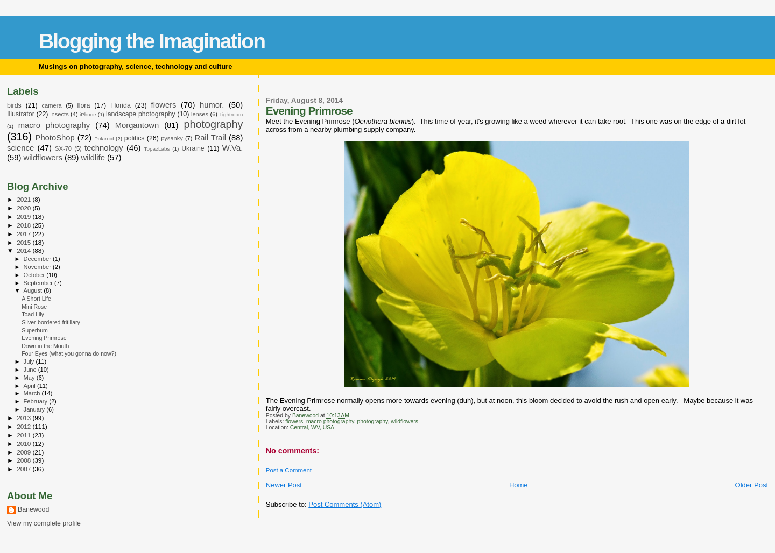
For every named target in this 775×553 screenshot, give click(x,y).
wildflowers (404, 421)
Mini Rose (34, 306)
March (33, 393)
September (39, 283)
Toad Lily (33, 314)
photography (372, 421)
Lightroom (231, 114)
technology (103, 148)
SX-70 (63, 148)
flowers (294, 421)
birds (14, 105)
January (35, 409)
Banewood (33, 509)
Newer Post (284, 485)
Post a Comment (289, 470)
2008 (24, 460)
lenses (199, 114)
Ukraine (193, 148)
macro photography (330, 421)
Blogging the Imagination (152, 41)
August (34, 290)
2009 (24, 452)
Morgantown (137, 125)
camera (52, 105)
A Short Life (36, 298)
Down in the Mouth (45, 346)
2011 (24, 434)
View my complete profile (44, 523)
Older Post (751, 485)
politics (134, 138)
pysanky (172, 138)
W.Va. (232, 148)
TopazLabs (157, 149)
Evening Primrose (44, 338)
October (35, 275)
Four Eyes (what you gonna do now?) (69, 353)
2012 (24, 426)
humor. (212, 105)
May (30, 377)
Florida (120, 105)
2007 (24, 468)
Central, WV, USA (312, 427)
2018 (24, 225)
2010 (24, 443)
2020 (24, 207)
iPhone (88, 114)
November (38, 267)
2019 (24, 216)
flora (83, 105)
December (38, 259)
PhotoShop (55, 137)
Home (518, 485)
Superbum (35, 330)
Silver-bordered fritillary (51, 322)
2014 (24, 250)
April (30, 385)
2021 (24, 199)
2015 (24, 242)
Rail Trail (210, 137)
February (37, 401)
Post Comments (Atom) (344, 504)
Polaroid (104, 138)
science (20, 148)
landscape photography (140, 114)
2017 (24, 233)
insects (59, 114)
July (30, 361)
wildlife (93, 157)
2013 (24, 417)
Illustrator (20, 114)
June (31, 369)
